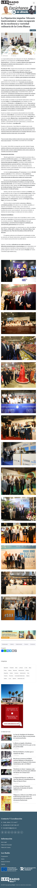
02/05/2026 (16, 740)
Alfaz (16, 667)
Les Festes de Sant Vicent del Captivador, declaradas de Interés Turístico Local (22, 788)
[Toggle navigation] (34, 2)
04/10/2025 (4, 55)
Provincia (32, 644)
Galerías (3, 864)
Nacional (15, 670)
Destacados (5, 644)
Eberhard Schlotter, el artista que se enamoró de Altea (23, 752)
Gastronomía (19, 644)
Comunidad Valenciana (20, 675)
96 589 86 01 (7, 825)
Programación (4, 856)
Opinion (14, 678)
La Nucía (21, 667)
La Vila (25, 667)
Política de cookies (6, 847)
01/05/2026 (15, 774)
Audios (5, 678)
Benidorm (6, 667)
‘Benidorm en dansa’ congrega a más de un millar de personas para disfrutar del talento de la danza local (24, 770)
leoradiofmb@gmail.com (10, 828)
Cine (28, 673)
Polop (5, 670)
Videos (27, 675)
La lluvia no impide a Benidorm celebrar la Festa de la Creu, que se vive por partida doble (24, 745)
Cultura (12, 644)
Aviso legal (4, 842)
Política (27, 670)
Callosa (9, 670)
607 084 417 (15, 825)
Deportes (6, 673)
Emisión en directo (5, 861)
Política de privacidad (6, 844)
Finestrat (12, 667)
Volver (32, 30)
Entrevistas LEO (21, 678)
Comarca (16, 673)
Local (10, 678)
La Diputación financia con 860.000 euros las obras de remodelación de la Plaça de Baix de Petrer (24, 779)
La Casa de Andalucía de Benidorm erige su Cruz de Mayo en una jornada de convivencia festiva (24, 736)
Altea (30, 667)
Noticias (13, 55)
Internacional (21, 670)
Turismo (26, 644)
